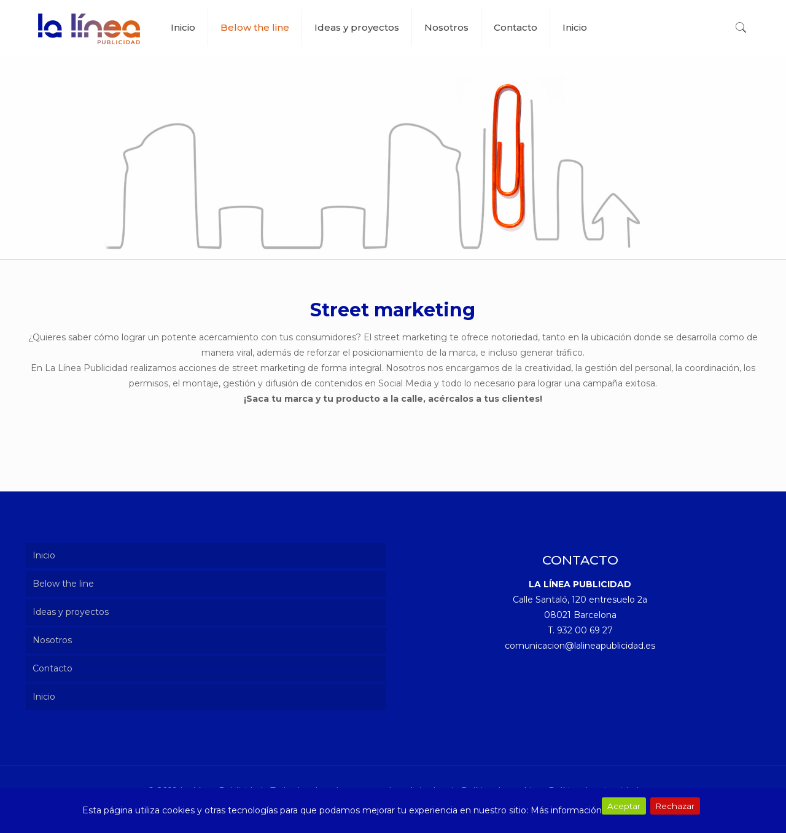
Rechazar (675, 806)
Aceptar (623, 806)
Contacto (52, 668)
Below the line (63, 583)
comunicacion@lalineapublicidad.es (580, 645)
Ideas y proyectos (71, 611)
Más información (566, 810)
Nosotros (52, 640)
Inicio (44, 555)
